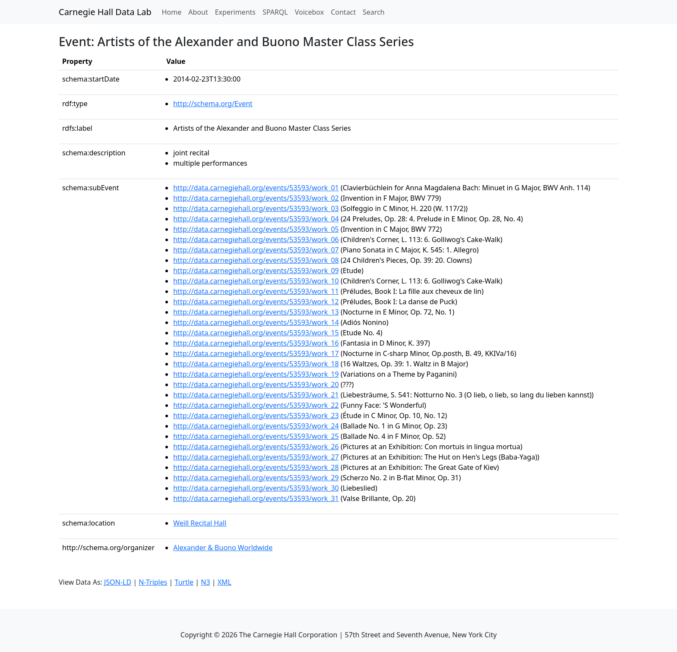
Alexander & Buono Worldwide (222, 547)
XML (224, 582)
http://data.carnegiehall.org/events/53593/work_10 (256, 281)
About (198, 12)
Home (173, 11)
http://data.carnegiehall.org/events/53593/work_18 (256, 364)
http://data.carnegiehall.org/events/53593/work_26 (256, 446)
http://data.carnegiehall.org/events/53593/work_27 (256, 457)
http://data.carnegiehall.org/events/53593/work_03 (256, 208)
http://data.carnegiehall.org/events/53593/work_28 (256, 467)
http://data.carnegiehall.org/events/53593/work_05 (256, 229)
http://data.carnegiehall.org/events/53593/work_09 (256, 270)
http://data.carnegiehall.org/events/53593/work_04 (256, 219)
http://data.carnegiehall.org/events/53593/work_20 (256, 384)
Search (374, 12)
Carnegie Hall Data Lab (105, 12)
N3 (205, 582)
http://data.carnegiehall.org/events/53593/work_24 (256, 426)
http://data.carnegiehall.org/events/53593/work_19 (256, 374)
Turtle (184, 582)
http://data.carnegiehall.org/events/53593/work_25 (256, 436)
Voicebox (309, 12)
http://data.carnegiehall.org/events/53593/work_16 (256, 343)
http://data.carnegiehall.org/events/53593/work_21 (256, 395)
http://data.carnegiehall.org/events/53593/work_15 (256, 332)
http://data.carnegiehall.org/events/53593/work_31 (256, 498)
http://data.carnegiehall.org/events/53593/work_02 (256, 198)
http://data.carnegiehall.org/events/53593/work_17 (256, 353)
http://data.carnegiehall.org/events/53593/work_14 (256, 322)
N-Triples (153, 582)
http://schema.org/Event (213, 103)
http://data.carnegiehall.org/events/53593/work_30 (256, 488)
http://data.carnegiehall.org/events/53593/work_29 (256, 477)
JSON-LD (117, 582)
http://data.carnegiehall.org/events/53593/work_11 (256, 291)
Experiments (235, 12)
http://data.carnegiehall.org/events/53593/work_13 (256, 312)
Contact (343, 12)
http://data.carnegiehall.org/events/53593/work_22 (256, 405)
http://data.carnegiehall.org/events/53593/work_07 (256, 250)
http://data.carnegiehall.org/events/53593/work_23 (256, 415)
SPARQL (275, 12)
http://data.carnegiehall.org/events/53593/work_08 (256, 260)
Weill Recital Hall (199, 523)
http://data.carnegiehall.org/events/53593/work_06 (256, 239)
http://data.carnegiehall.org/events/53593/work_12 (256, 301)
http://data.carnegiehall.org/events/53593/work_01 (256, 187)
